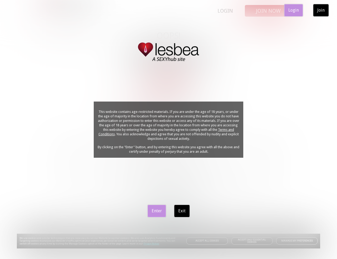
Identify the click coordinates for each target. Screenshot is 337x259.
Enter (157, 210)
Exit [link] (182, 210)
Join (321, 10)
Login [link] (293, 10)
